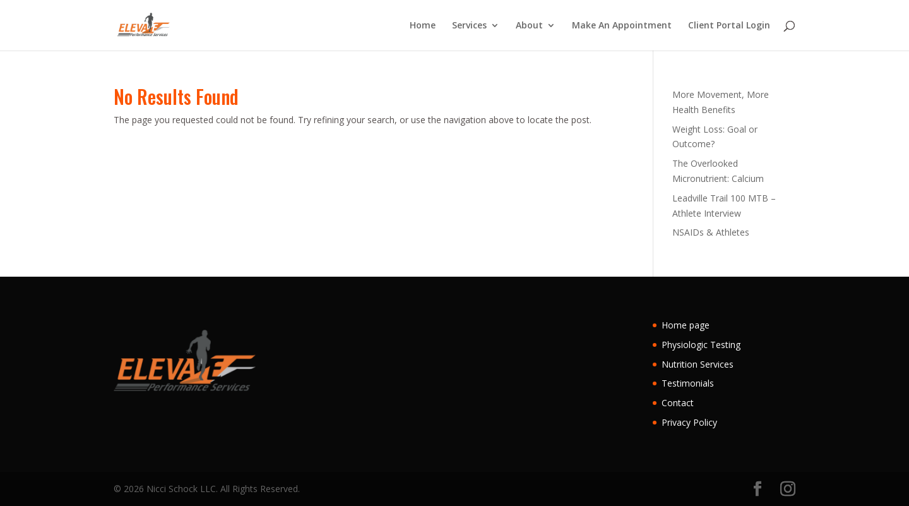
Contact (678, 403)
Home (423, 26)
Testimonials (688, 383)
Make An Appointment (622, 26)
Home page (686, 325)
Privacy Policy (689, 422)
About (529, 26)
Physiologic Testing (701, 345)
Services (469, 26)
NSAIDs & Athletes (710, 232)
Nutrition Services (698, 364)
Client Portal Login (729, 26)
